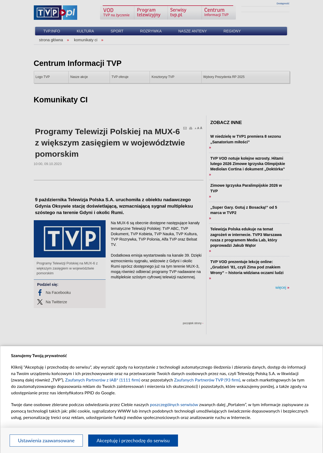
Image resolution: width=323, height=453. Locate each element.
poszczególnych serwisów (174, 404)
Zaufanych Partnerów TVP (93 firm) (207, 379)
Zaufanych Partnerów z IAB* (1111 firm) (102, 379)
